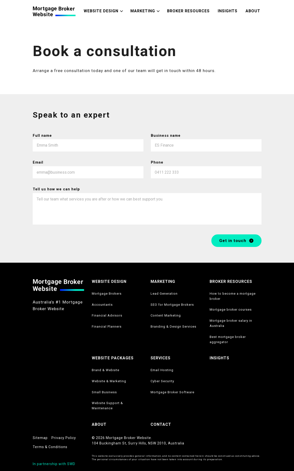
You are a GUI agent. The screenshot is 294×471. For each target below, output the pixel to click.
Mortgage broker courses (231, 309)
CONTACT (161, 424)
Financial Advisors (107, 315)
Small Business (104, 392)
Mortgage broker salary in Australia (231, 323)
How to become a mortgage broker (233, 296)
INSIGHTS (219, 358)
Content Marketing (166, 315)
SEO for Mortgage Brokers (172, 304)
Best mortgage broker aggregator (228, 339)
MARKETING (163, 281)
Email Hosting (162, 370)
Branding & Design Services (173, 326)
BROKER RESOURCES (231, 281)
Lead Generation (164, 293)
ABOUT (99, 424)
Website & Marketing (109, 381)
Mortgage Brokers (107, 293)
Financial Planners (107, 326)
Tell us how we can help (56, 189)
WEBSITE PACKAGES (113, 358)
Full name (42, 135)
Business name (166, 135)
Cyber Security (162, 381)
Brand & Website (105, 370)
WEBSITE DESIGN (109, 281)
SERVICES (160, 358)
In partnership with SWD (54, 464)
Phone (157, 162)
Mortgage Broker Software (172, 392)
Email (38, 162)
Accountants (102, 304)
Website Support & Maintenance (107, 405)
